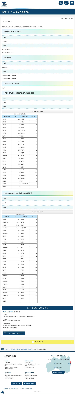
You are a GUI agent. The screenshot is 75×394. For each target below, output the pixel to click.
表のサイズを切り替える (37, 111)
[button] (37, 342)
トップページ (7, 349)
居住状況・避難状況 (57, 372)
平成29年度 (30, 349)
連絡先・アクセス (16, 383)
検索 (66, 3)
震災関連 (18, 349)
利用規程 (6, 388)
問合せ (60, 3)
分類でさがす (13, 349)
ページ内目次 (8, 21)
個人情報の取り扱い (13, 388)
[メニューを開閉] (72, 3)
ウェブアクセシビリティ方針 (26, 388)
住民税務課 (10, 311)
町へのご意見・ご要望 (29, 383)
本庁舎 (4, 311)
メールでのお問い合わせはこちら (14, 333)
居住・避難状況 (24, 349)
